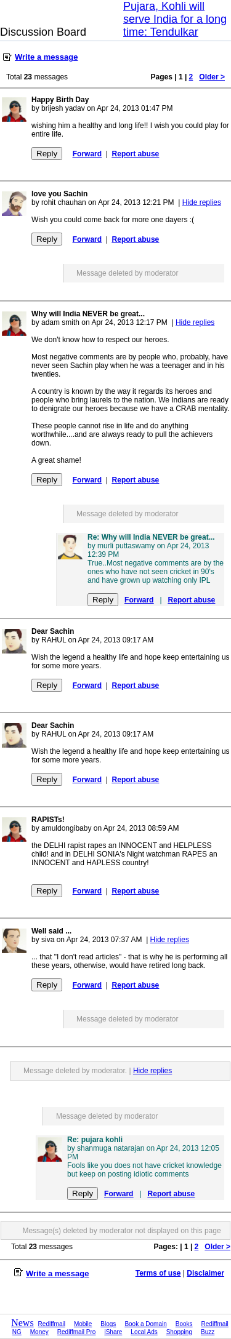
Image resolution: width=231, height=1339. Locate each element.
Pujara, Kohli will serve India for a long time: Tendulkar (175, 19)
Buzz (207, 1332)
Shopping (179, 1332)
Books (184, 1324)
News (22, 1322)
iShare (113, 1332)
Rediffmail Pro (76, 1332)
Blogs (108, 1324)
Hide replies (201, 202)
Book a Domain (145, 1324)
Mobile (83, 1324)
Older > (212, 77)
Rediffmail (51, 1324)
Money (39, 1332)
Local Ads (144, 1332)
